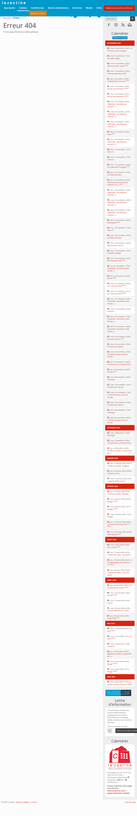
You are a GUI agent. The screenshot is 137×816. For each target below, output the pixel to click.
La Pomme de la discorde (117, 524)
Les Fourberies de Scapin (119, 586)
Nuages (110, 501)
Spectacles (9, 7)
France (110, 595)
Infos (99, 7)
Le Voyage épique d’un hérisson (120, 561)
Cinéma (23, 7)
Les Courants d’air (114, 286)
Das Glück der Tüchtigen (116, 167)
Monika (110, 372)
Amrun (109, 278)
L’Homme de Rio (113, 473)
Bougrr (110, 664)
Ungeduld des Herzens (116, 81)
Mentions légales (23, 802)
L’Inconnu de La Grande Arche (119, 364)
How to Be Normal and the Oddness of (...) (117, 183)
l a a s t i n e (14, 2)
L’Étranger (111, 379)
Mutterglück (111, 222)
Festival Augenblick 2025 (116, 73)
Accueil (7, 17)
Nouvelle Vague (113, 58)
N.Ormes (110, 311)
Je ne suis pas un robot (117, 726)
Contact (34, 802)
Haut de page (130, 802)
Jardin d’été (111, 618)
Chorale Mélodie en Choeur (118, 610)
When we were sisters (116, 66)
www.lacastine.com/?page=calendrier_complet (118, 792)
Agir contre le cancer (115, 245)
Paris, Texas (112, 547)
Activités (77, 7)
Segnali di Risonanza (117, 481)
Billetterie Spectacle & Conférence (119, 8)
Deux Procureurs (114, 339)
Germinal (111, 646)
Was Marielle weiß (114, 260)
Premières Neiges (114, 253)
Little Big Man (112, 534)
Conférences (37, 7)
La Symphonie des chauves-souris (119, 683)
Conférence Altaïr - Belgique (118, 466)
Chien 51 (110, 152)
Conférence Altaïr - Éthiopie (118, 494)
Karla (109, 134)
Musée (89, 7)
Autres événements (58, 7)
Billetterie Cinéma (38, 13)
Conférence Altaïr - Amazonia (118, 555)
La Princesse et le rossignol (119, 49)
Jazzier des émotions (115, 89)
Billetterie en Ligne (120, 38)
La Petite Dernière (114, 175)
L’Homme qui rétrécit (115, 346)
